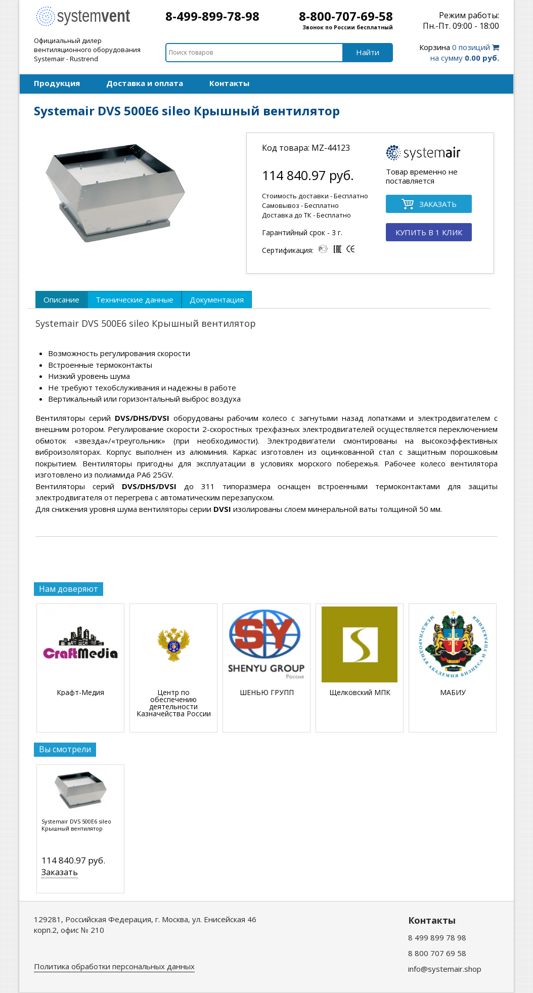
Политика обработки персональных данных (114, 966)
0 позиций (459, 52)
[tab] (61, 299)
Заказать (59, 872)
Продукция (57, 83)
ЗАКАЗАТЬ (429, 204)
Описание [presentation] (61, 299)
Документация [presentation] (217, 299)
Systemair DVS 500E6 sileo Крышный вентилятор (76, 825)
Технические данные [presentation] (134, 299)
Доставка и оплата (144, 83)
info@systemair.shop (444, 969)
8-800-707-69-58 (346, 16)
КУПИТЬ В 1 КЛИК (428, 232)
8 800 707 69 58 (437, 953)
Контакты (229, 83)
